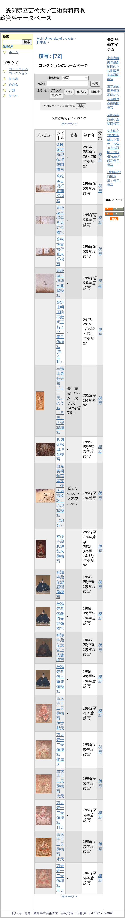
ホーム (13, 52)
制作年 (13, 96)
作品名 (13, 84)
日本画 (41, 42)
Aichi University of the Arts (55, 38)
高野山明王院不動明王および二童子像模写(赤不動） (60, 332)
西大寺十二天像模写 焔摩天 (60, 749)
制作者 (13, 79)
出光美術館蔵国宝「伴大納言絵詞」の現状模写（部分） (60, 495)
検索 (6, 36)
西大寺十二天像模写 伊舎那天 (60, 713)
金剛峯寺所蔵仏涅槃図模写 (113, 119)
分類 (12, 90)
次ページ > (69, 123)
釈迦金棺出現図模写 (60, 449)
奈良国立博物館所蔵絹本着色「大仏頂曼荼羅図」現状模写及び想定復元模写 (113, 148)
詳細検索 (8, 46)
